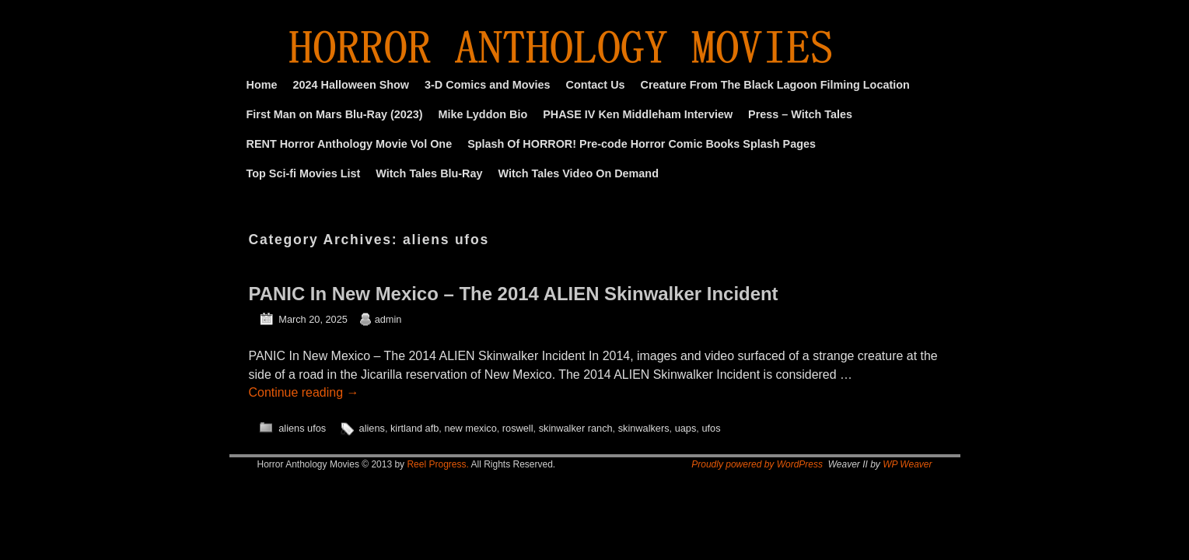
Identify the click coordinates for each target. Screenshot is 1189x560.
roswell (517, 428)
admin (388, 319)
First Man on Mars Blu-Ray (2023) (335, 114)
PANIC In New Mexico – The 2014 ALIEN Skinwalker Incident (513, 293)
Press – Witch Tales (800, 114)
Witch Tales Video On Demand (578, 173)
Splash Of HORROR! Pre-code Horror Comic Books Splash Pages (641, 144)
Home (262, 85)
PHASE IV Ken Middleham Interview (638, 114)
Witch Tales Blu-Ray (429, 173)
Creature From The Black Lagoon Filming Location (775, 85)
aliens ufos (302, 428)
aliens (372, 428)
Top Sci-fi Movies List (304, 173)
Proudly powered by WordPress (757, 464)
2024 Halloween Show (350, 85)
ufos (710, 428)
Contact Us (595, 85)
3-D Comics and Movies (488, 85)
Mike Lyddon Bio (483, 114)
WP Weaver (907, 464)
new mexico (470, 428)
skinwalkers (644, 428)
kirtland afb (414, 428)
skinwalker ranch (576, 428)
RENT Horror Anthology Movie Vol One (350, 144)
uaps (686, 428)
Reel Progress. (437, 464)
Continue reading (304, 392)
